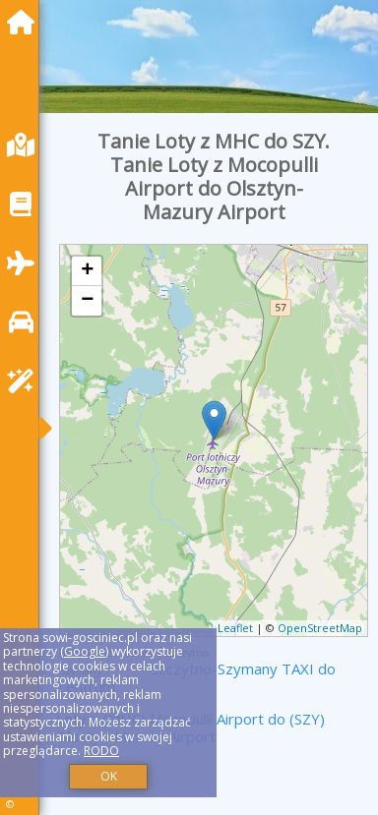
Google (84, 651)
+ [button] (87, 271)
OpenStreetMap (320, 627)
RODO (101, 750)
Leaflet (235, 627)
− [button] (87, 301)
